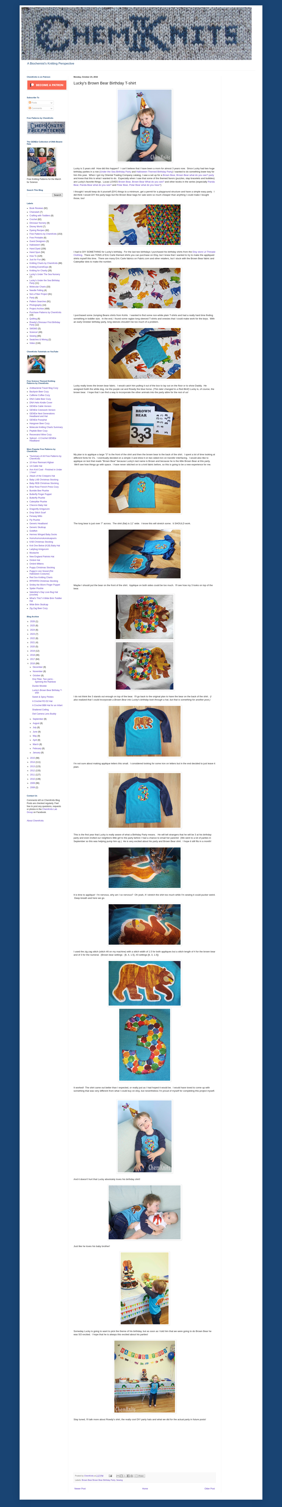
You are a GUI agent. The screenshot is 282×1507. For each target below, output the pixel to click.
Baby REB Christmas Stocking (44, 483)
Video (32, 343)
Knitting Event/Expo (38, 267)
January (37, 752)
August (36, 723)
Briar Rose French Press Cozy (44, 487)
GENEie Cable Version (40, 406)
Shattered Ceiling (40, 709)
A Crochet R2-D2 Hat (42, 701)
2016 (33, 663)
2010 (33, 779)
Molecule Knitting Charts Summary (46, 427)
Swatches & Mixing (38, 339)
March (36, 744)
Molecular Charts (37, 286)
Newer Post (80, 1488)
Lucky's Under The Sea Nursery (44, 274)
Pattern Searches (37, 301)
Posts (33, 103)
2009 (33, 783)
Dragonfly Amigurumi (39, 509)
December (38, 667)
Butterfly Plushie (37, 498)
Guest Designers (37, 241)
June (35, 732)
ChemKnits (89, 1476)
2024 (33, 630)
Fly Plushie (34, 520)
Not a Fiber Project (38, 294)
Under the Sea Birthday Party (116, 171)
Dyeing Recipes (37, 230)
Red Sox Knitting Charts (41, 577)
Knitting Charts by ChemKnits (43, 263)
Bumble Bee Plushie (39, 490)
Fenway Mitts (35, 516)
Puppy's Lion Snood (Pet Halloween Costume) (41, 572)
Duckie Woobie (39, 686)
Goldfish (33, 531)
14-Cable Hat (35, 466)
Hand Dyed (34, 248)
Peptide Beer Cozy (38, 431)
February (37, 748)
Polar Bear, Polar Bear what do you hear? (139, 185)
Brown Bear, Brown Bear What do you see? (141, 181)
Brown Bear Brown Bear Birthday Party (98, 1480)
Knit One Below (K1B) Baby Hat (44, 545)
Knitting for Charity (38, 270)
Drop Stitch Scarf (37, 512)
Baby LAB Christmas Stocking (43, 479)
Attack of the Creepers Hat (42, 476)
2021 (33, 642)
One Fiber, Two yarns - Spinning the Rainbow (44, 680)
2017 (33, 659)
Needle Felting (36, 290)
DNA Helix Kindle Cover (40, 402)
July (35, 727)
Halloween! (34, 245)
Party (32, 297)
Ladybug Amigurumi (39, 549)
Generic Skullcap (37, 527)
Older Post (209, 1488)
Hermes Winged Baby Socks (43, 534)
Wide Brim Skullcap (38, 604)
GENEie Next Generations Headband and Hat (42, 414)
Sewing (119, 1480)
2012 (33, 770)
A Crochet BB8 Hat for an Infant (47, 705)
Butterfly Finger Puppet (40, 494)
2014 (33, 762)
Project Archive (36, 308)
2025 (33, 625)
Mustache (34, 553)
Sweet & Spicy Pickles (43, 697)
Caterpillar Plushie (38, 501)
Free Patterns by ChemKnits (43, 234)
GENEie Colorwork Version (42, 410)
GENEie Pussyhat (38, 420)
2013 (33, 766)
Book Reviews (36, 208)
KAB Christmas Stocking (41, 542)
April (35, 740)
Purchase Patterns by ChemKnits (45, 312)
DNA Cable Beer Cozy (40, 399)
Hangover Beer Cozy (39, 423)
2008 (33, 787)
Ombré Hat (34, 560)
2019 (33, 651)
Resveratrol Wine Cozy (40, 434)
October (37, 675)
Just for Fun (35, 259)
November (38, 671)
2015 (33, 758)
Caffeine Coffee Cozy (39, 395)
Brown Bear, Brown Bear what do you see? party (188, 175)
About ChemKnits (35, 820)
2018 (33, 655)
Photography (35, 305)
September (38, 719)
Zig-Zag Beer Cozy (38, 608)
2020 (33, 646)
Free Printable (36, 237)
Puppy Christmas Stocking (42, 567)
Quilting (33, 318)
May (35, 736)
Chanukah (34, 212)
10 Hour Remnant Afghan (41, 462)
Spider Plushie (36, 588)
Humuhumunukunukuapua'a (42, 538)
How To (33, 256)
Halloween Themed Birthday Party (154, 171)
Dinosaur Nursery (37, 223)
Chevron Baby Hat (38, 505)
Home (145, 1488)
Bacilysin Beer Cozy (39, 391)
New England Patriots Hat (41, 556)
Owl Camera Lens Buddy (44, 714)
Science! (33, 332)
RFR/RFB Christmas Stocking (43, 581)
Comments (35, 108)
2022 (33, 638)
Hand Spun (34, 252)
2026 (33, 621)
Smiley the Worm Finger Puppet (44, 585)
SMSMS (33, 328)
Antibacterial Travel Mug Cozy (43, 388)
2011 (33, 774)
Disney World (35, 226)
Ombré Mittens (36, 564)
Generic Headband (38, 523)
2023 (33, 634)
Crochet (33, 219)
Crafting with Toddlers (39, 215)
